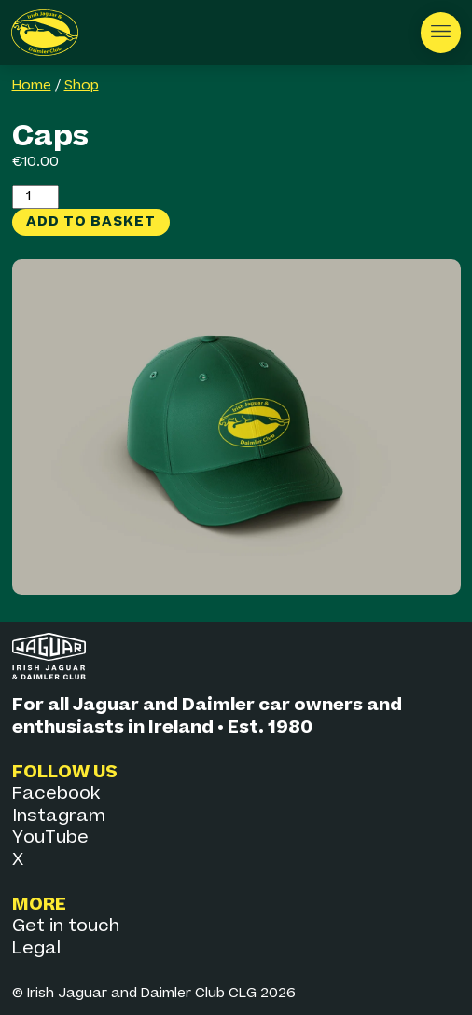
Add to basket (91, 221)
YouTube (50, 837)
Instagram (58, 816)
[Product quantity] (36, 196)
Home (31, 85)
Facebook (56, 793)
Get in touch (65, 926)
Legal (36, 948)
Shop (81, 85)
